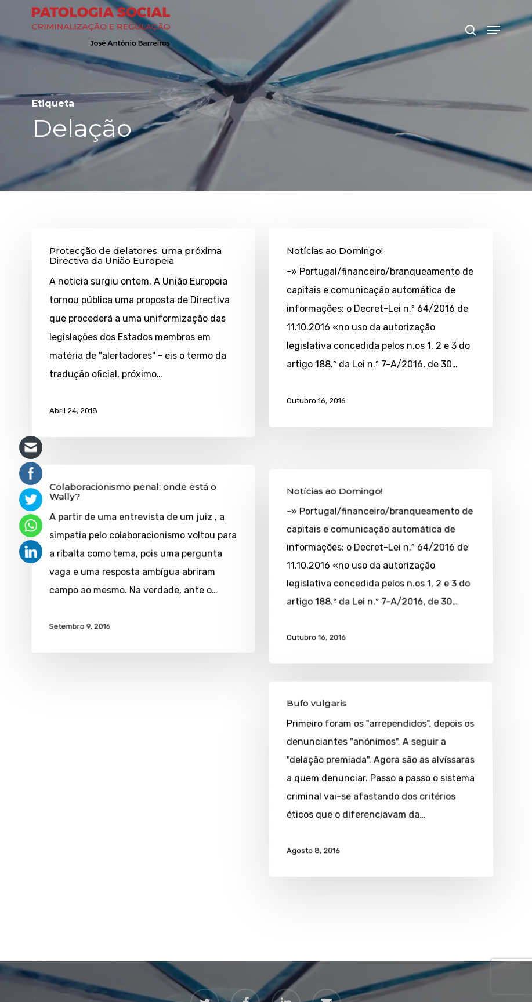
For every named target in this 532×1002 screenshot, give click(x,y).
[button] (493, 30)
